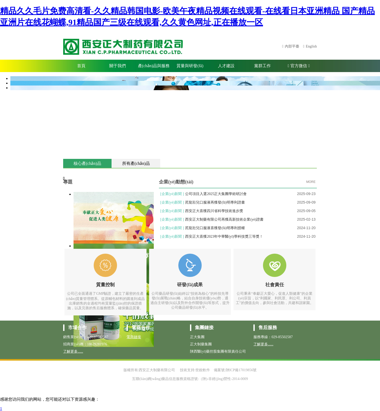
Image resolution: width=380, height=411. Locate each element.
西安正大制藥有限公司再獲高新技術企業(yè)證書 (224, 219)
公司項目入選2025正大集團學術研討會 (216, 194)
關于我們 (117, 66)
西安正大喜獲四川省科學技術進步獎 (214, 211)
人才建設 (226, 66)
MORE (311, 182)
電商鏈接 (134, 337)
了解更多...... (73, 351)
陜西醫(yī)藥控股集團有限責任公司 (218, 351)
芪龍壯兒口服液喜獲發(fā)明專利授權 (215, 228)
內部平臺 (292, 46)
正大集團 (197, 337)
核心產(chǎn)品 (87, 163)
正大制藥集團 (201, 344)
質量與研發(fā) (190, 66)
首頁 (81, 66)
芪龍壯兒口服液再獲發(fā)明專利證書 (215, 202)
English (311, 46)
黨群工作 (262, 66)
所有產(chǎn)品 (136, 163)
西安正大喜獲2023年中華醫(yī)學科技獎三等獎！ (224, 236)
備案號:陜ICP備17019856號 (235, 370)
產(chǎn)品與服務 (154, 66)
